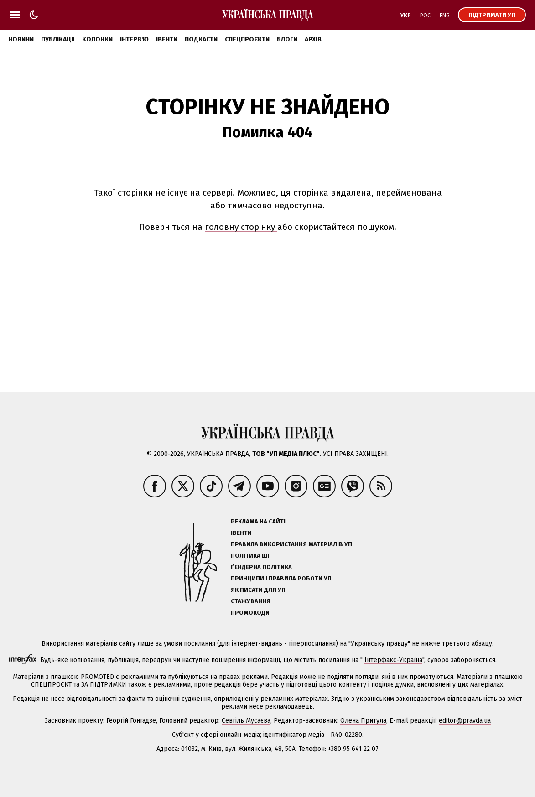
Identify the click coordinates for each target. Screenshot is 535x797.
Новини (21, 39)
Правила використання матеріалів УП (291, 544)
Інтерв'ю (134, 39)
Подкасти (201, 39)
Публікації (58, 39)
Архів (313, 39)
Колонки (97, 39)
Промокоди (250, 612)
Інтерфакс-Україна (393, 660)
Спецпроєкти (247, 39)
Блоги (287, 39)
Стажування (250, 601)
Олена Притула (363, 721)
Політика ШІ (250, 555)
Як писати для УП (258, 589)
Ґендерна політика (261, 567)
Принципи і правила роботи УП (281, 578)
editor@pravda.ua (465, 721)
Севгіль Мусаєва (246, 721)
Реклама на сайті (258, 521)
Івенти (166, 39)
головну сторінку (241, 227)
